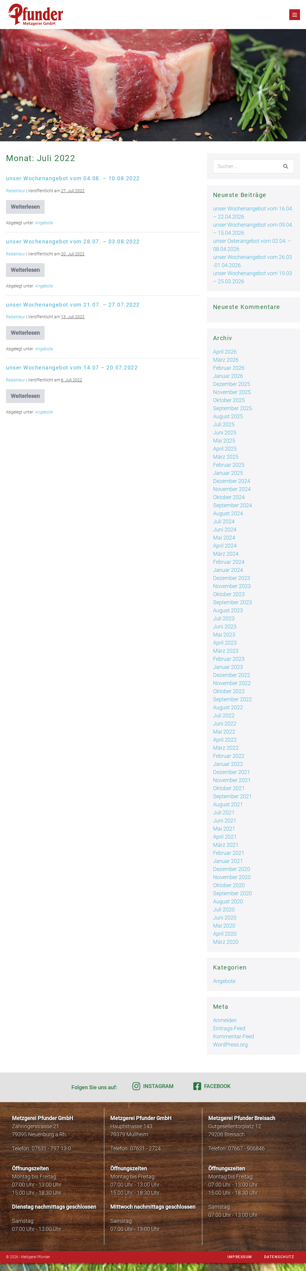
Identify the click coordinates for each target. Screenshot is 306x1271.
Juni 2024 (224, 529)
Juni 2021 (224, 820)
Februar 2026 (228, 368)
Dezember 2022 (231, 675)
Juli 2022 (224, 715)
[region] (153, 85)
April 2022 (225, 740)
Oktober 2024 (229, 497)
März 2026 (225, 360)
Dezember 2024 (231, 481)
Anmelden (225, 1020)
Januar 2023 (228, 667)
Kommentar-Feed (233, 1036)
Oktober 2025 (229, 400)
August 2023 (228, 610)
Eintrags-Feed (229, 1028)
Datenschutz (279, 1257)
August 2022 (228, 707)
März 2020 (225, 942)
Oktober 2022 (229, 691)
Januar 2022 (228, 764)
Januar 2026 (228, 376)
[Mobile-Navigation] (294, 14)
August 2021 (228, 804)
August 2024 (228, 513)
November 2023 (232, 586)
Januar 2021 (228, 861)
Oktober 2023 (229, 594)
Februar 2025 (228, 465)
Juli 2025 (224, 424)
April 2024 (225, 546)
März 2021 (225, 845)
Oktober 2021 (229, 788)
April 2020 (225, 934)
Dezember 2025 (231, 384)
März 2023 (225, 651)
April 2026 (225, 352)
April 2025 (225, 449)
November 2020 (232, 877)
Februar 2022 (228, 756)
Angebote (44, 222)
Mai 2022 (224, 731)
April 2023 (225, 643)
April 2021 (225, 837)
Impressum (239, 1257)
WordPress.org (230, 1044)
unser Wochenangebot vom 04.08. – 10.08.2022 (73, 178)
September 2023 (232, 602)
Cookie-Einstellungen (24, 1267)
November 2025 (232, 392)
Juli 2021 (224, 812)
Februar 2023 (228, 659)
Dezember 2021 (231, 772)
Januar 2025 (228, 473)
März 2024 (225, 554)
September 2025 (232, 408)
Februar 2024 (228, 562)
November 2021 (232, 780)
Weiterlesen (28, 209)
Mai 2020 (224, 925)
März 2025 (225, 457)
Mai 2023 (224, 634)
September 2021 (232, 796)
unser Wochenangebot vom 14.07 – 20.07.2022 (72, 367)
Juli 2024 (224, 521)
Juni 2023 (224, 626)
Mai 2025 (224, 440)
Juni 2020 (224, 917)
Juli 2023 (224, 618)
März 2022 (225, 748)
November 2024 (232, 489)
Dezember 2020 (231, 869)
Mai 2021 (224, 828)
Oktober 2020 (229, 885)
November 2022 (232, 683)
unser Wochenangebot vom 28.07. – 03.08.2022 (73, 241)
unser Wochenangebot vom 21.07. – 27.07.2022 (73, 305)
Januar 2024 (228, 570)
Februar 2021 (228, 853)
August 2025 (228, 416)
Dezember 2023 (231, 578)
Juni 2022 (224, 723)
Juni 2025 (224, 432)
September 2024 (232, 505)
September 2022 (232, 699)
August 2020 (228, 901)
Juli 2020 (224, 909)
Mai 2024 (224, 537)
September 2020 (232, 893)
